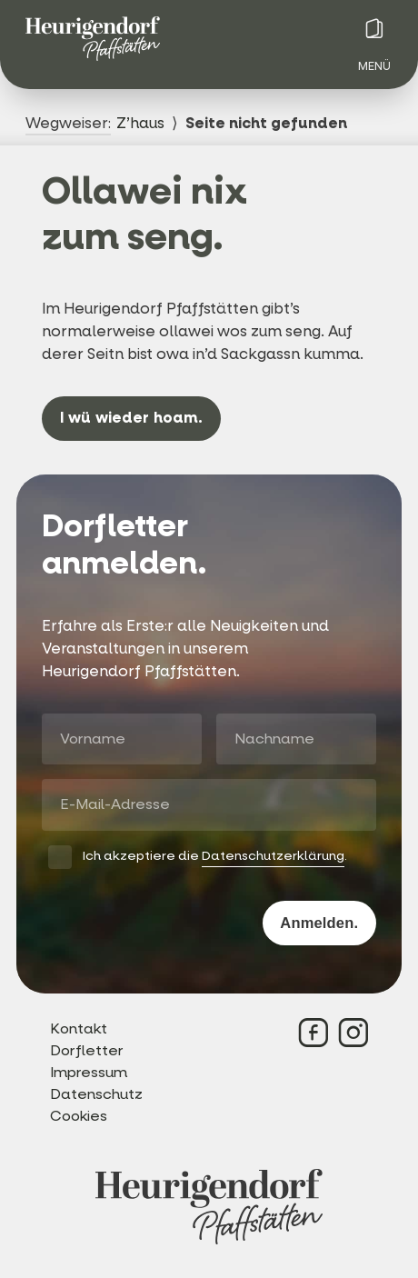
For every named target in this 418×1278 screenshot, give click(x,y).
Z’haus (140, 124)
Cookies (78, 1115)
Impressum (88, 1072)
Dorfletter (87, 1050)
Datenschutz (96, 1093)
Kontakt (78, 1028)
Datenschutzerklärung (273, 855)
